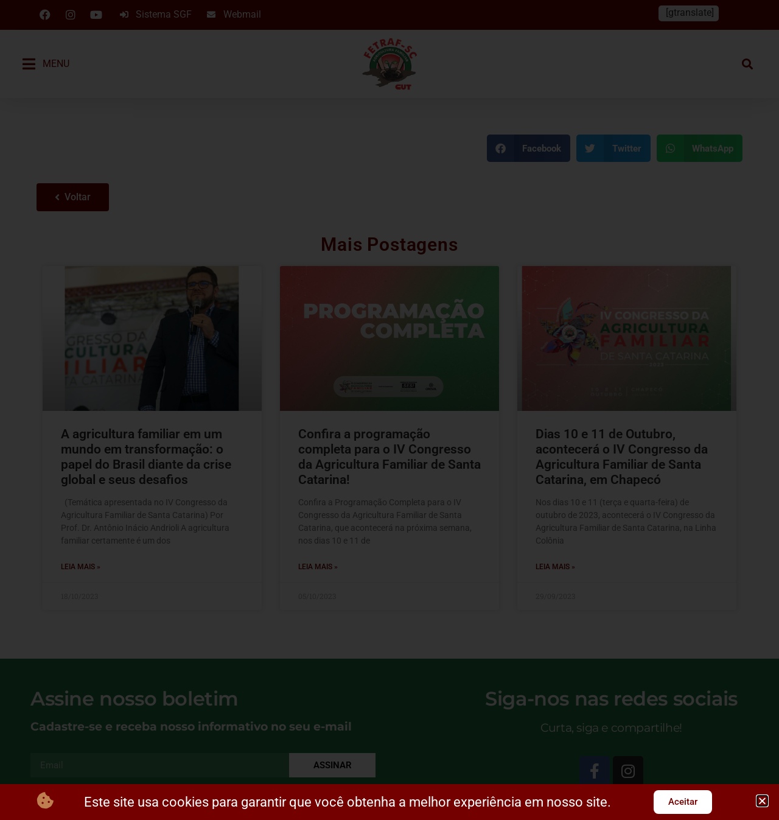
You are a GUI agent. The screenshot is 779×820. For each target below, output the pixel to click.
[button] (762, 800)
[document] (389, 410)
